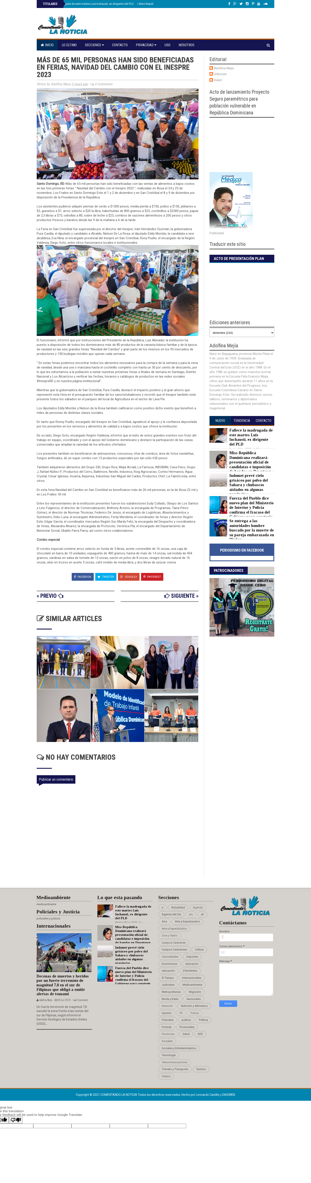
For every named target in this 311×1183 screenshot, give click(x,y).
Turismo (201, 1069)
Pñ (180, 1013)
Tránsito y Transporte (175, 1069)
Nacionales (194, 999)
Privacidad (146, 45)
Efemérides (190, 970)
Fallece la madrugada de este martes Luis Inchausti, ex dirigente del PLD (88, 3)
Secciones (94, 45)
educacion (191, 963)
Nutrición (167, 1005)
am (191, 914)
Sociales (167, 1041)
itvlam (218, 80)
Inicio (47, 45)
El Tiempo (168, 977)
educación (168, 970)
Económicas (169, 963)
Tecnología (169, 1055)
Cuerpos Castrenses (174, 949)
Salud (186, 1034)
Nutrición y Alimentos (194, 1005)
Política (203, 1020)
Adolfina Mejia (224, 68)
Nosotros (186, 45)
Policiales (168, 1020)
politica (186, 1020)
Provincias (168, 1034)
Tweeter (106, 576)
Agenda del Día (171, 914)
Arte (164, 921)
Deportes (192, 956)
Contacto (120, 45)
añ (202, 914)
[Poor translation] (16, 1120)
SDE (200, 1034)
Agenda (198, 907)
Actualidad (178, 907)
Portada (166, 1027)
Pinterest (152, 576)
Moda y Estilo (170, 999)
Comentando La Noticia (119, 1094)
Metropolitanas (171, 991)
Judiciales (168, 984)
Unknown (220, 74)
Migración (195, 991)
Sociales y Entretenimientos (179, 1048)
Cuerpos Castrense (174, 942)
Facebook (82, 576)
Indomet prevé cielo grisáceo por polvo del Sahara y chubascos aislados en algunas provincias (248, 484)
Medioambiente (192, 984)
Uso (167, 45)
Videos (166, 1076)
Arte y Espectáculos (174, 928)
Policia (194, 1013)
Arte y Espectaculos (187, 921)
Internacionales (191, 977)
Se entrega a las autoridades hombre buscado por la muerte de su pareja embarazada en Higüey (251, 530)
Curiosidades (170, 956)
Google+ (128, 576)
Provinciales (186, 1027)
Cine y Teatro (170, 935)
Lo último (69, 45)
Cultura (199, 949)
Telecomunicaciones (174, 1062)
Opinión (166, 1013)
